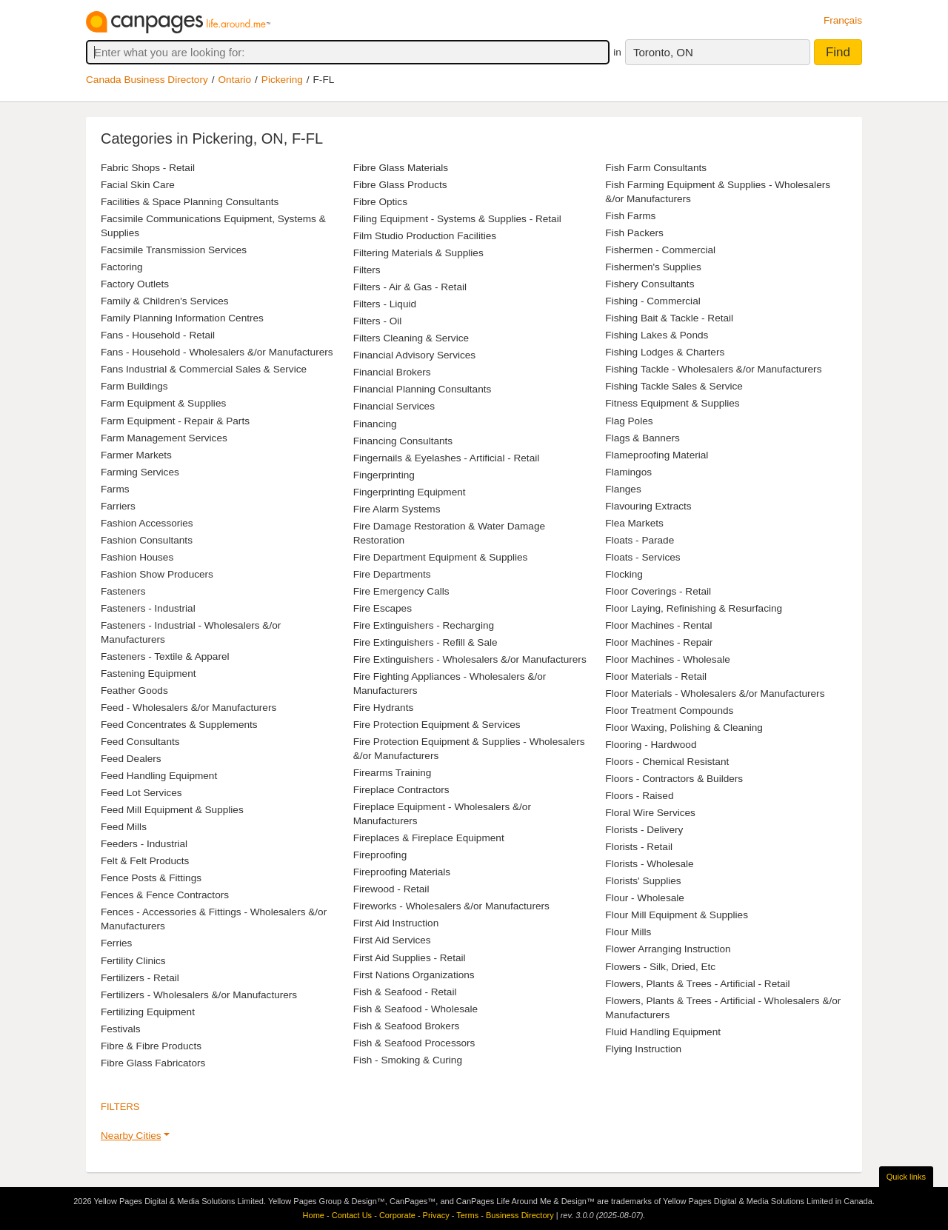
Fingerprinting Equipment (409, 492)
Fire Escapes (382, 608)
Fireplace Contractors (401, 789)
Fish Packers (634, 232)
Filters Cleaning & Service (411, 338)
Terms (467, 1215)
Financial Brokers (392, 372)
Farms (115, 489)
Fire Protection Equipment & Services (437, 724)
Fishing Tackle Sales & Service (674, 386)
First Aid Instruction (396, 923)
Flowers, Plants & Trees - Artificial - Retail (697, 983)
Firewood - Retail (391, 889)
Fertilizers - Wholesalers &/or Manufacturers (199, 994)
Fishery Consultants (649, 284)
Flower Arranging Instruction (667, 949)
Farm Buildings (134, 386)
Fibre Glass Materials (400, 167)
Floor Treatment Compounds (669, 710)
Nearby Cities (131, 1135)
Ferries (116, 943)
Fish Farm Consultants (656, 167)
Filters (367, 269)
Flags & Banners (642, 438)
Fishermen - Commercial (660, 249)
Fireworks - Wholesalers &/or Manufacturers (451, 906)
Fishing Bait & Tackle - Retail (669, 318)
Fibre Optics (380, 201)
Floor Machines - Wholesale (667, 659)
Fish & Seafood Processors (414, 1043)
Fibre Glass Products (400, 184)
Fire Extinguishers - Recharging (423, 625)
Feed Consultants (140, 741)
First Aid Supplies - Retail (409, 957)
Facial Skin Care (138, 184)
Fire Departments (392, 574)
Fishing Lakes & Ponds (656, 335)
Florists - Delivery (644, 829)
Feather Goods (134, 690)
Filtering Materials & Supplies (418, 252)
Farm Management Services (164, 438)
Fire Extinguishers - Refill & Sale (425, 642)
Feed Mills (124, 826)
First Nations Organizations (414, 974)
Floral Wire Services (650, 812)
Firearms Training (392, 772)
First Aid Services (392, 940)
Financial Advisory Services (414, 355)
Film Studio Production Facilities (424, 235)
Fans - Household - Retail (158, 335)
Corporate (397, 1215)
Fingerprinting (384, 475)
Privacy (436, 1215)
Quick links (906, 1176)
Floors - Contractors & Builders (674, 778)
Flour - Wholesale (644, 897)
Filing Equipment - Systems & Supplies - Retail (457, 218)
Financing (375, 424)
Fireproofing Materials (401, 872)
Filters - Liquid (384, 304)
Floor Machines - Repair (658, 642)
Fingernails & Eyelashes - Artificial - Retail (446, 458)
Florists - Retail (638, 846)
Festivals (121, 1029)
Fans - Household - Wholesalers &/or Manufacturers (217, 352)
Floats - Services (642, 557)
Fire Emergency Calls (401, 591)
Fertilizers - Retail (140, 977)
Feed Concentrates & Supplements (179, 724)
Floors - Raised (639, 795)
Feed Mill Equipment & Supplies (172, 809)
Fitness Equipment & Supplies (672, 403)
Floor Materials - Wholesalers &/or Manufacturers (714, 693)
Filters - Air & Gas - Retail (410, 287)
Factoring (122, 267)
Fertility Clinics (133, 960)
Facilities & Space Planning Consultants (189, 201)
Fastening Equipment (148, 673)
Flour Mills (628, 931)
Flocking (624, 574)
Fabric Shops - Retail (148, 167)
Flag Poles (628, 421)
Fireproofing (380, 854)
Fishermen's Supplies (653, 267)
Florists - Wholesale (649, 863)
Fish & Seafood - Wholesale (415, 1009)
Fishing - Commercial (652, 301)
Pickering (282, 79)
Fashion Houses (137, 557)
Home (313, 1215)
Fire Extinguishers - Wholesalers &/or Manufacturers (470, 659)
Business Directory (520, 1215)
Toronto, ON (663, 52)
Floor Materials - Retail (656, 676)
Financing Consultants (403, 441)
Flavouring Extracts (648, 506)
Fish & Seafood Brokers (406, 1026)
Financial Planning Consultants (422, 389)
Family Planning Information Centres (182, 318)
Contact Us (352, 1215)
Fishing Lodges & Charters (664, 352)
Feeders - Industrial (144, 843)
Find (838, 52)
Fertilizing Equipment (148, 1011)
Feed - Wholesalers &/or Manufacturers (188, 707)
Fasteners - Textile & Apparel (165, 656)
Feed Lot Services (141, 792)
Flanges (623, 489)
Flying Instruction (643, 1048)
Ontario (235, 79)
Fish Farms (630, 215)
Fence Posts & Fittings (151, 877)
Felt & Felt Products (145, 860)
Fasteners (123, 591)
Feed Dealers (131, 758)
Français (843, 20)
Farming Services (140, 472)
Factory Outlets (135, 284)
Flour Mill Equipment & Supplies (676, 914)
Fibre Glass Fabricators (153, 1063)
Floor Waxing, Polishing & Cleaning (684, 727)
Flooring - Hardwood (650, 744)
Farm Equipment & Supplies (163, 403)
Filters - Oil (377, 321)
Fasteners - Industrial (148, 608)
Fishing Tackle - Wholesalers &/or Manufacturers (713, 369)
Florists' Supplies (643, 880)
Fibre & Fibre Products (151, 1046)
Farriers (118, 506)
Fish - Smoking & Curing (407, 1060)
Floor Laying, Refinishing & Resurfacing (693, 608)
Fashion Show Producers (157, 574)
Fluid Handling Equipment (663, 1031)
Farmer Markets (136, 455)
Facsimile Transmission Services (174, 249)
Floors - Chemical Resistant (667, 761)
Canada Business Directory (147, 79)
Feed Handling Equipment (159, 775)
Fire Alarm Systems (397, 509)
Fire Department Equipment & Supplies (440, 557)
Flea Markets (634, 523)
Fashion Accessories (147, 523)
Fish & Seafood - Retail (405, 991)
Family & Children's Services (165, 301)
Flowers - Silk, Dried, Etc (660, 966)
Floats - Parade (639, 540)
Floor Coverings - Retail (658, 591)
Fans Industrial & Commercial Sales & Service (204, 369)
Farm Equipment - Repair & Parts (175, 421)
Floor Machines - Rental (658, 625)
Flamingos (628, 472)
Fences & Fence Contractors (165, 894)
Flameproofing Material (656, 455)
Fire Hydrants (383, 707)
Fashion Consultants (147, 540)
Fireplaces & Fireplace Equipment (428, 837)
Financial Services (394, 406)
